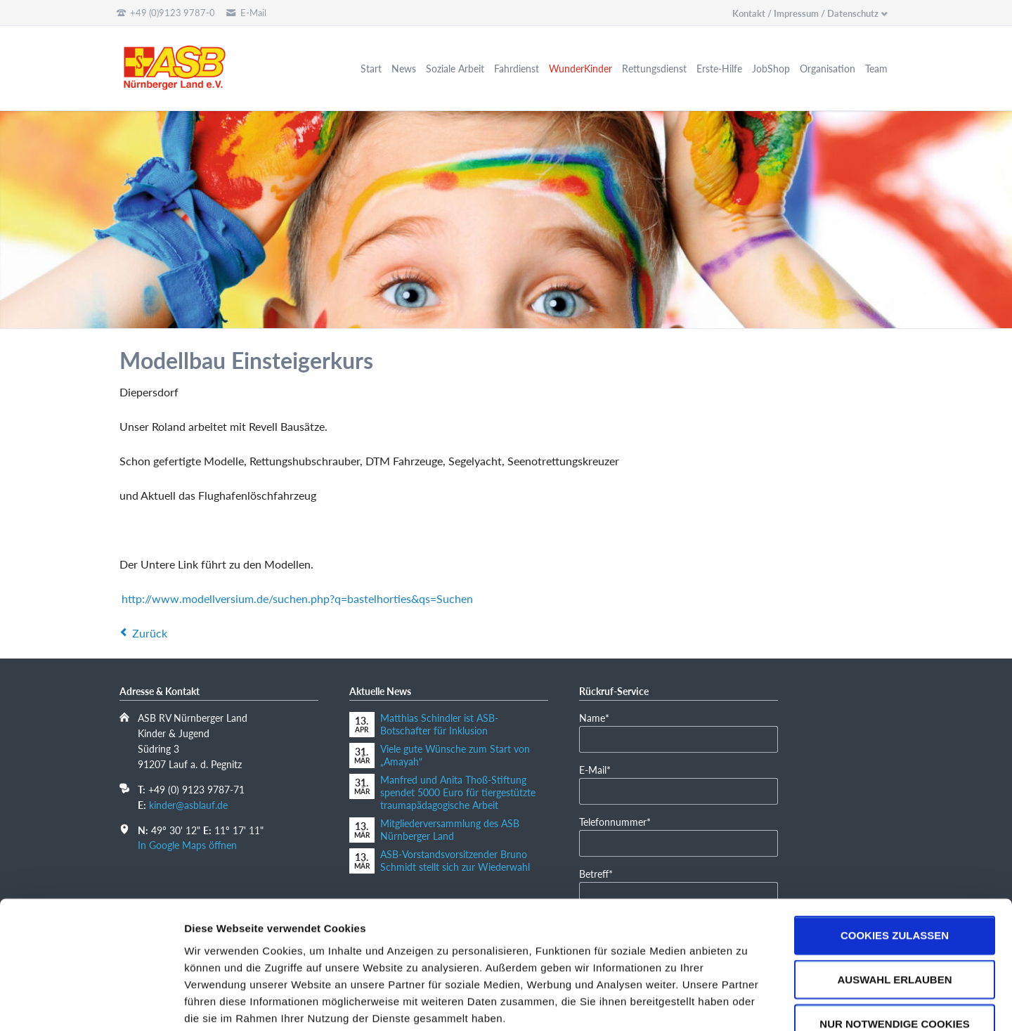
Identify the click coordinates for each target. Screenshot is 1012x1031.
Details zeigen (747, 1003)
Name (600, 717)
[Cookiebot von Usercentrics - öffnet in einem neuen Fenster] (91, 1003)
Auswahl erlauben (894, 896)
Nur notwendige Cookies (894, 940)
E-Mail (600, 769)
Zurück (149, 633)
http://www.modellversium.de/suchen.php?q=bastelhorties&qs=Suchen (297, 598)
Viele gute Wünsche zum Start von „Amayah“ (455, 755)
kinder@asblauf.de (188, 805)
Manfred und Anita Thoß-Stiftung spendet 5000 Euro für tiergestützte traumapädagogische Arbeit (458, 792)
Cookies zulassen (895, 851)
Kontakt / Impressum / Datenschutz (805, 13)
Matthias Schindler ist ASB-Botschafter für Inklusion (439, 724)
